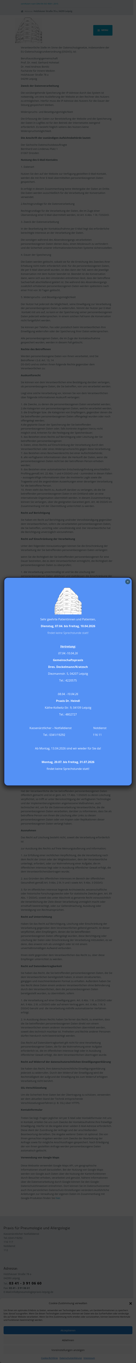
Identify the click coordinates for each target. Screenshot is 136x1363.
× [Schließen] (128, 582)
